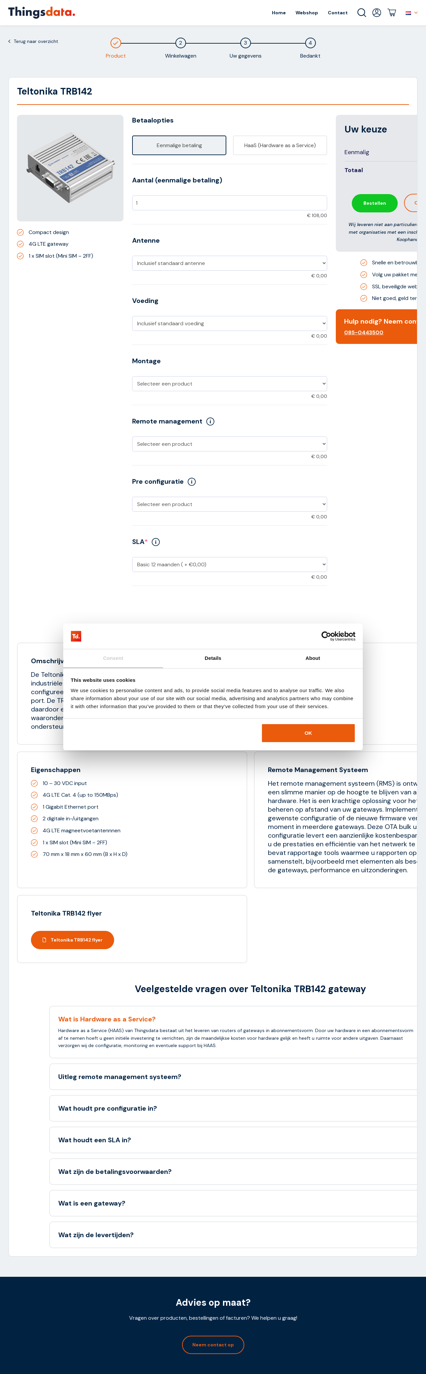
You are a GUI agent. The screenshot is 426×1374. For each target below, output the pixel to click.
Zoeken (361, 12)
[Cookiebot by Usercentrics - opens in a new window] (326, 636)
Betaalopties (153, 120)
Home (279, 13)
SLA (146, 541)
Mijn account (376, 12)
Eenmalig (356, 152)
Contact (338, 13)
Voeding (145, 300)
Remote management (173, 421)
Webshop (307, 13)
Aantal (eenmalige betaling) (177, 180)
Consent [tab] (113, 658)
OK (308, 733)
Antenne (146, 240)
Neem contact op (213, 1345)
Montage (146, 361)
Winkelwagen (391, 12)
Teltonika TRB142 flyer (73, 940)
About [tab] (313, 658)
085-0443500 (363, 332)
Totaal (353, 170)
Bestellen (374, 203)
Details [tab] (213, 658)
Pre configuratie (164, 481)
